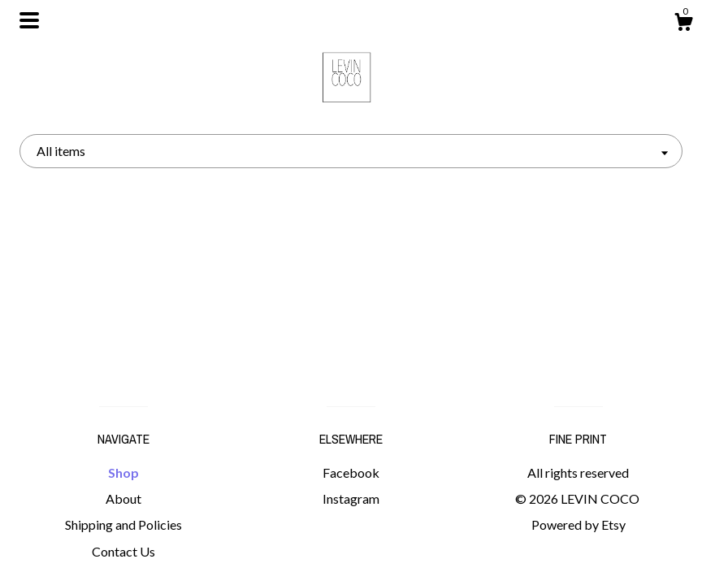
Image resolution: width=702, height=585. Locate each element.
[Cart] (683, 24)
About (123, 498)
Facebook (351, 472)
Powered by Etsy (578, 524)
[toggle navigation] (29, 20)
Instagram (351, 498)
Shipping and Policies (123, 524)
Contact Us (123, 551)
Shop (123, 472)
